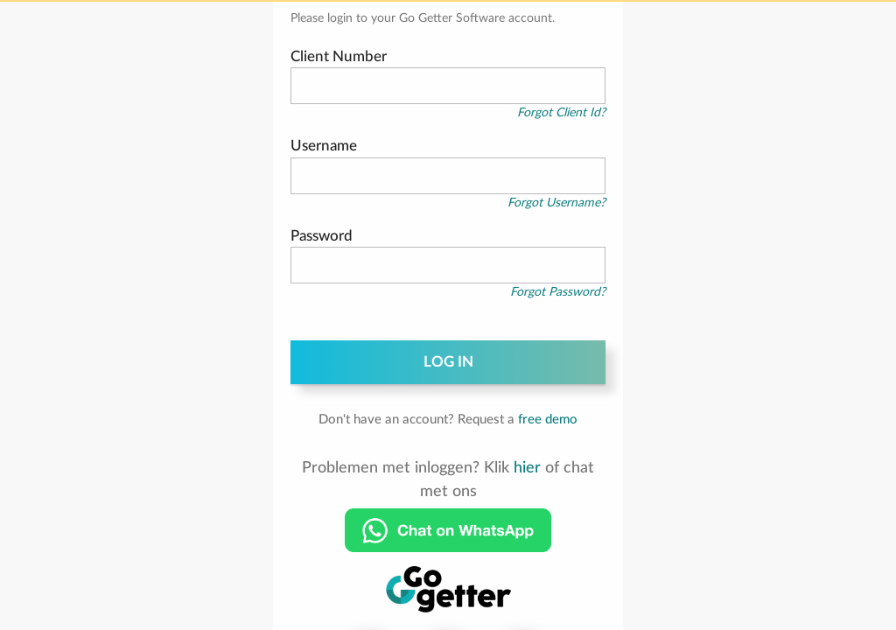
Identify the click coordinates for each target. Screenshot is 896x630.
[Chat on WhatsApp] (448, 530)
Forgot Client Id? (561, 113)
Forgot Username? (557, 203)
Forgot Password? (558, 292)
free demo (548, 419)
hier (527, 468)
